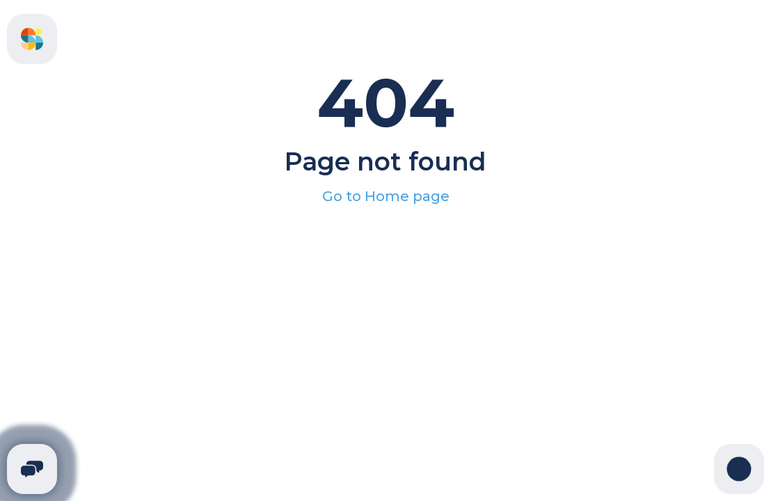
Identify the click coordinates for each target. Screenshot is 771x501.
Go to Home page (386, 196)
